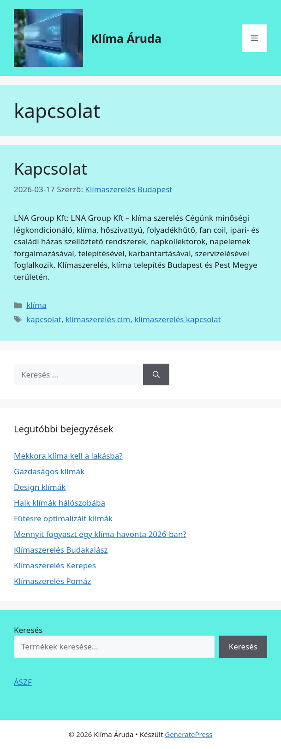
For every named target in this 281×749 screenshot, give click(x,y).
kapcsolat (43, 319)
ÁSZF (23, 682)
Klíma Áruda (126, 38)
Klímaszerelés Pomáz (52, 581)
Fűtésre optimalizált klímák (63, 518)
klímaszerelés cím (98, 319)
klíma (36, 305)
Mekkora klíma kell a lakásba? (68, 455)
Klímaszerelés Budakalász (61, 549)
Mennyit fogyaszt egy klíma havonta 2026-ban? (100, 534)
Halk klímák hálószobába (59, 502)
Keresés (28, 630)
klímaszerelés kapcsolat (177, 319)
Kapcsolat (50, 168)
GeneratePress (188, 734)
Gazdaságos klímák (49, 471)
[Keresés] (156, 375)
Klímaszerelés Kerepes (55, 565)
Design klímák (40, 487)
